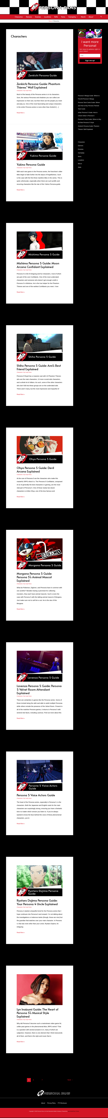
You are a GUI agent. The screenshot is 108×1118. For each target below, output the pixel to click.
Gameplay (81, 153)
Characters (20, 90)
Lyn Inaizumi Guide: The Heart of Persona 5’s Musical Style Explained (37, 1012)
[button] (77, 16)
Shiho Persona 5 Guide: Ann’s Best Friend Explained (39, 367)
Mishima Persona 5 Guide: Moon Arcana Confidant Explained (38, 265)
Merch (80, 163)
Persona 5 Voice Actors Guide (36, 795)
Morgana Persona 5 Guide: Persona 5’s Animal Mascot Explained (34, 577)
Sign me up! (90, 60)
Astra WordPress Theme (73, 1111)
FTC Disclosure (62, 1103)
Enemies (81, 149)
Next (70, 1080)
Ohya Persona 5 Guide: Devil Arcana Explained (35, 469)
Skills (80, 167)
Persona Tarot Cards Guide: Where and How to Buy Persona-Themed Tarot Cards (89, 106)
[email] (90, 55)
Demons (81, 145)
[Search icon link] (101, 17)
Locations (81, 160)
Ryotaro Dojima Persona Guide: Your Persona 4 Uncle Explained (37, 902)
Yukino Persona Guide (31, 164)
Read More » (21, 112)
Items (80, 156)
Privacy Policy (51, 1103)
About (42, 1103)
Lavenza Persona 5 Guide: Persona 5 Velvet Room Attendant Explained (39, 689)
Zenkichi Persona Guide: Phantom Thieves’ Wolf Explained (38, 85)
